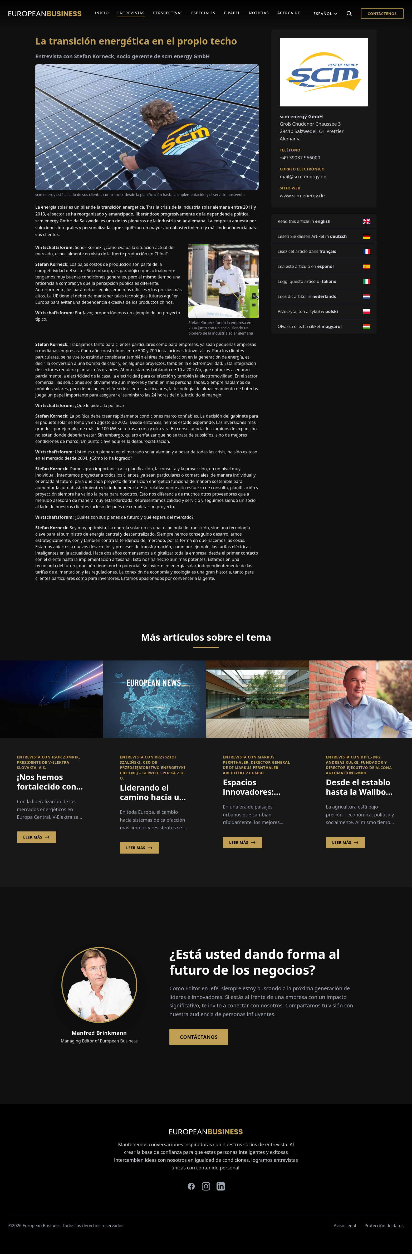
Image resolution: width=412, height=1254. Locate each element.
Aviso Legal (345, 1225)
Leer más (36, 837)
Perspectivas (168, 12)
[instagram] (206, 1186)
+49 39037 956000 (300, 157)
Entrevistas (131, 12)
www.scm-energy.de (302, 195)
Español (325, 13)
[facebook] (191, 1186)
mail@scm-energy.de (303, 176)
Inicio (102, 12)
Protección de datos (384, 1225)
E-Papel (232, 12)
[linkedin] (221, 1186)
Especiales (203, 12)
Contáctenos (382, 13)
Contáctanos (199, 1037)
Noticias (259, 12)
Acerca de (288, 12)
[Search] (349, 14)
